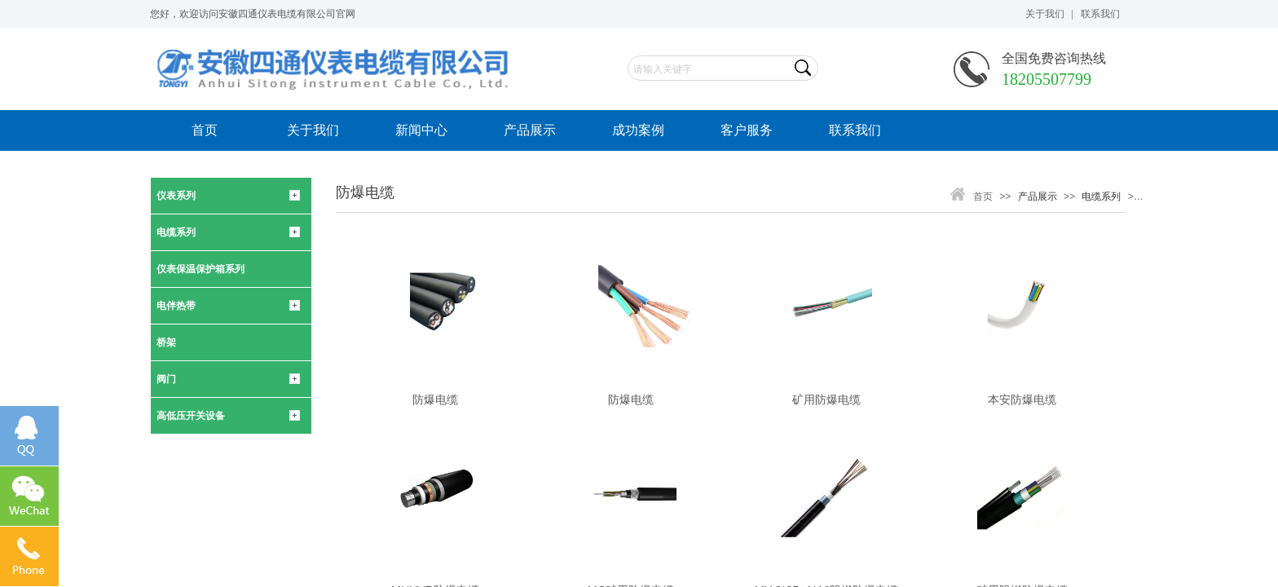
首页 (205, 130)
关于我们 (313, 130)
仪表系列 (176, 195)
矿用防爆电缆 (826, 399)
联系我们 (855, 130)
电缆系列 (176, 232)
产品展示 (530, 130)
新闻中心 (421, 130)
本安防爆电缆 (1022, 399)
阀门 (166, 379)
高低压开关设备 (190, 415)
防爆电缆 (435, 399)
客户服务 (747, 130)
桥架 (166, 342)
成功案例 (638, 130)
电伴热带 (176, 305)
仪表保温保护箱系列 (200, 269)
